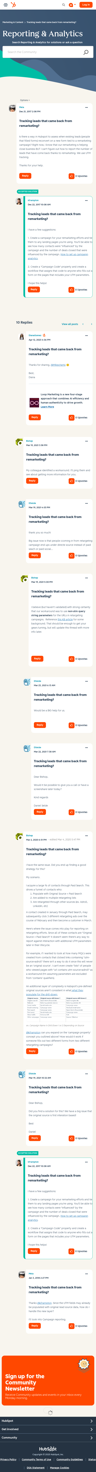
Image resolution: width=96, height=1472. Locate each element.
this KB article (65, 619)
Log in (86, 4)
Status (92, 1459)
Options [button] (24, 100)
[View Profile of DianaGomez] (35, 335)
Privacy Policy (8, 1459)
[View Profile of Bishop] (29, 441)
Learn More (47, 406)
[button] (86, 107)
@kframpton (33, 1032)
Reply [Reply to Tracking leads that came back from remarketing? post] (25, 175)
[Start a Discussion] (72, 5)
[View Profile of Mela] (21, 107)
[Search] (48, 52)
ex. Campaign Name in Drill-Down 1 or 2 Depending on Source (55, 1025)
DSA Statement (36, 1467)
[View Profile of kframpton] (33, 200)
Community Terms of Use (36, 1459)
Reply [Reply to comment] (34, 289)
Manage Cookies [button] (59, 1467)
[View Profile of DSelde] (32, 503)
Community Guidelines (70, 1459)
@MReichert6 (58, 365)
